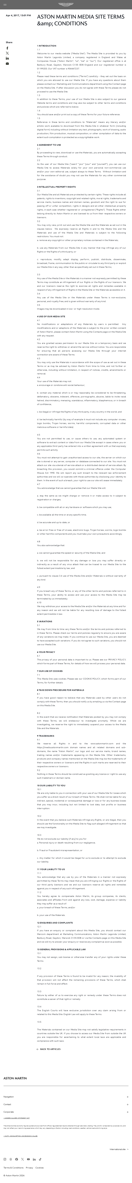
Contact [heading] (66, 1104)
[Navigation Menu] (5, 4)
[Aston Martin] (66, 5)
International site (119, 1149)
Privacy (29, 1167)
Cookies (39, 1167)
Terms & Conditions (14, 1167)
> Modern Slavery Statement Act (17, 1118)
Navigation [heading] (66, 1096)
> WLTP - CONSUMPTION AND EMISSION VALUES (21, 1136)
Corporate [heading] (66, 1112)
